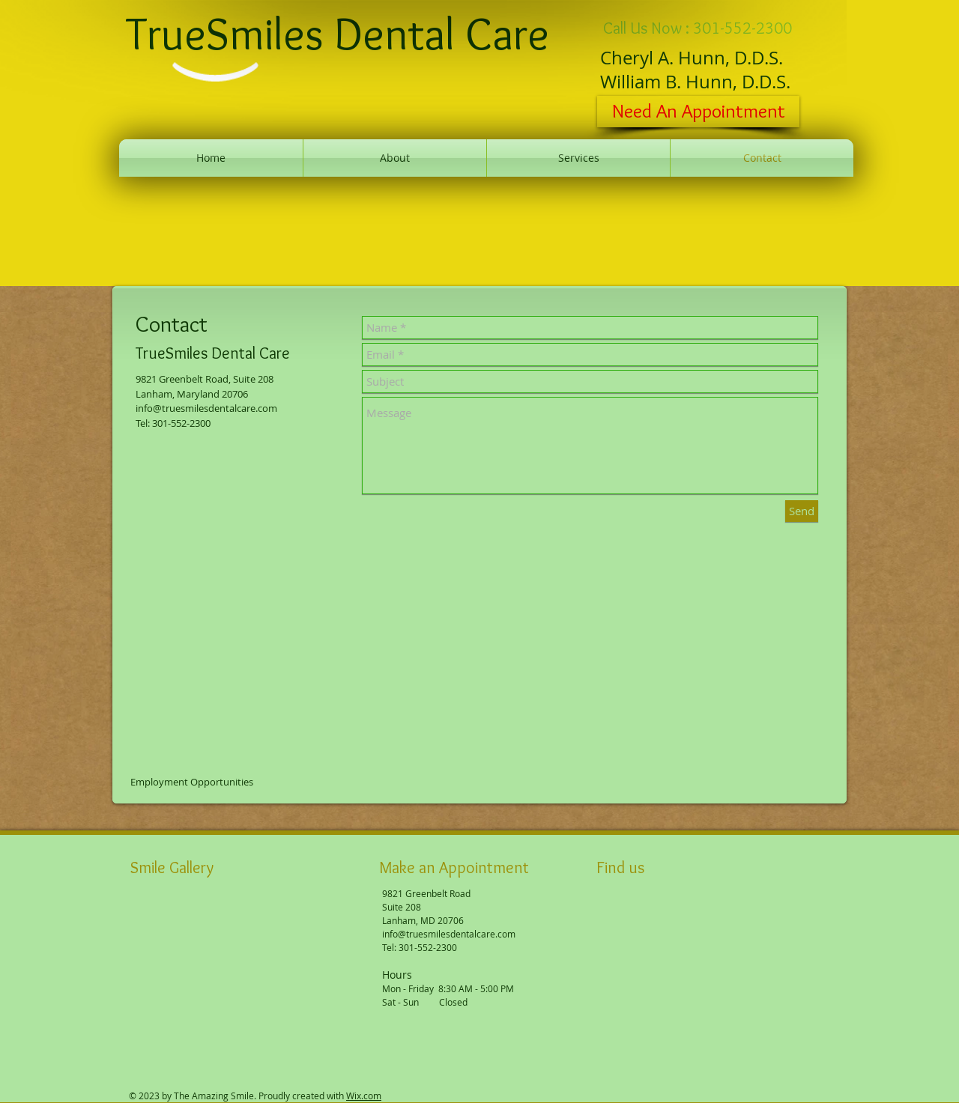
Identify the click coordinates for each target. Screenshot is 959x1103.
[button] (156, 928)
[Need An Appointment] (698, 111)
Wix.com (363, 1096)
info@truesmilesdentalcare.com (206, 408)
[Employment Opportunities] (192, 782)
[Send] (801, 511)
